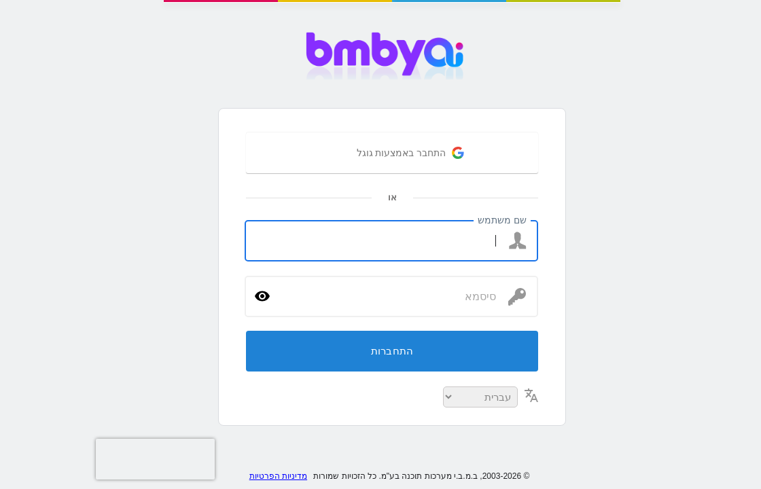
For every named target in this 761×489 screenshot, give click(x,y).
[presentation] (27, 459)
